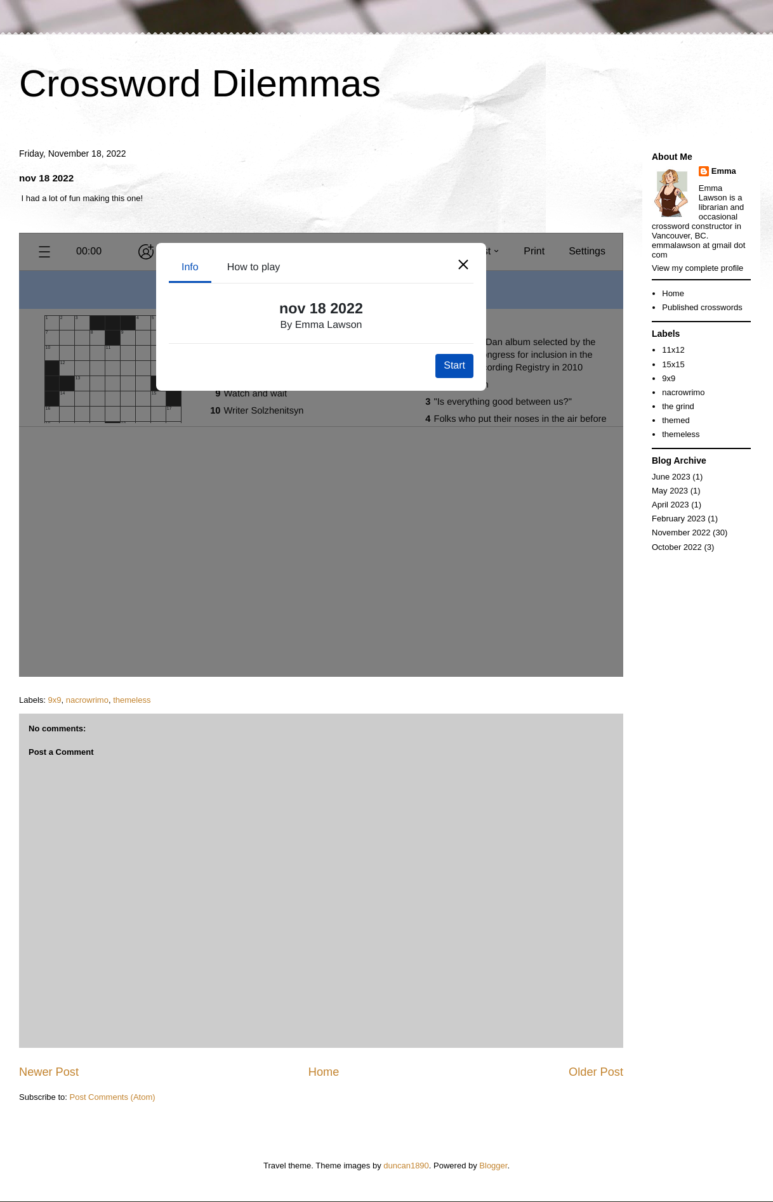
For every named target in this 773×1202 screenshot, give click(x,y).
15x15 (673, 364)
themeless (131, 700)
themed (675, 420)
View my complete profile (697, 268)
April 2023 (670, 504)
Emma (723, 171)
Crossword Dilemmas (200, 83)
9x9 (55, 700)
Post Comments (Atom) (112, 1097)
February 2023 (679, 518)
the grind (678, 406)
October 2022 (677, 547)
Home (324, 1072)
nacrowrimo (87, 700)
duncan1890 (406, 1165)
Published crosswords (702, 307)
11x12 (673, 350)
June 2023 (671, 476)
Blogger (493, 1165)
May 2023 (670, 490)
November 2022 (681, 532)
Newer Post (49, 1072)
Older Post (596, 1072)
